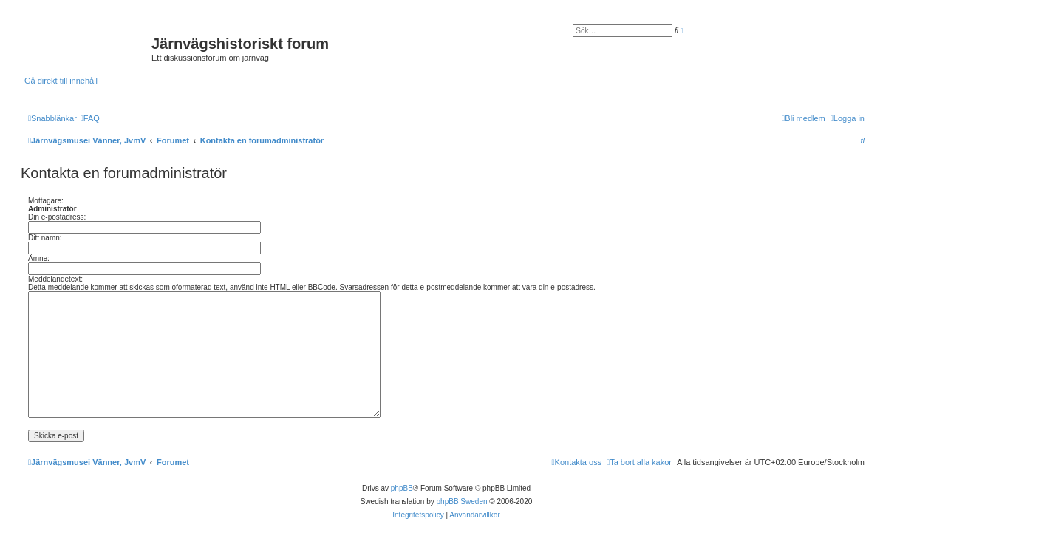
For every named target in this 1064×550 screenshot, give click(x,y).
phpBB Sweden (462, 502)
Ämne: (39, 258)
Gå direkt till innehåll (61, 80)
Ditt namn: (45, 238)
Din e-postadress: (57, 217)
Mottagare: (46, 201)
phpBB (402, 488)
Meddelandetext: (55, 279)
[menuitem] (90, 118)
